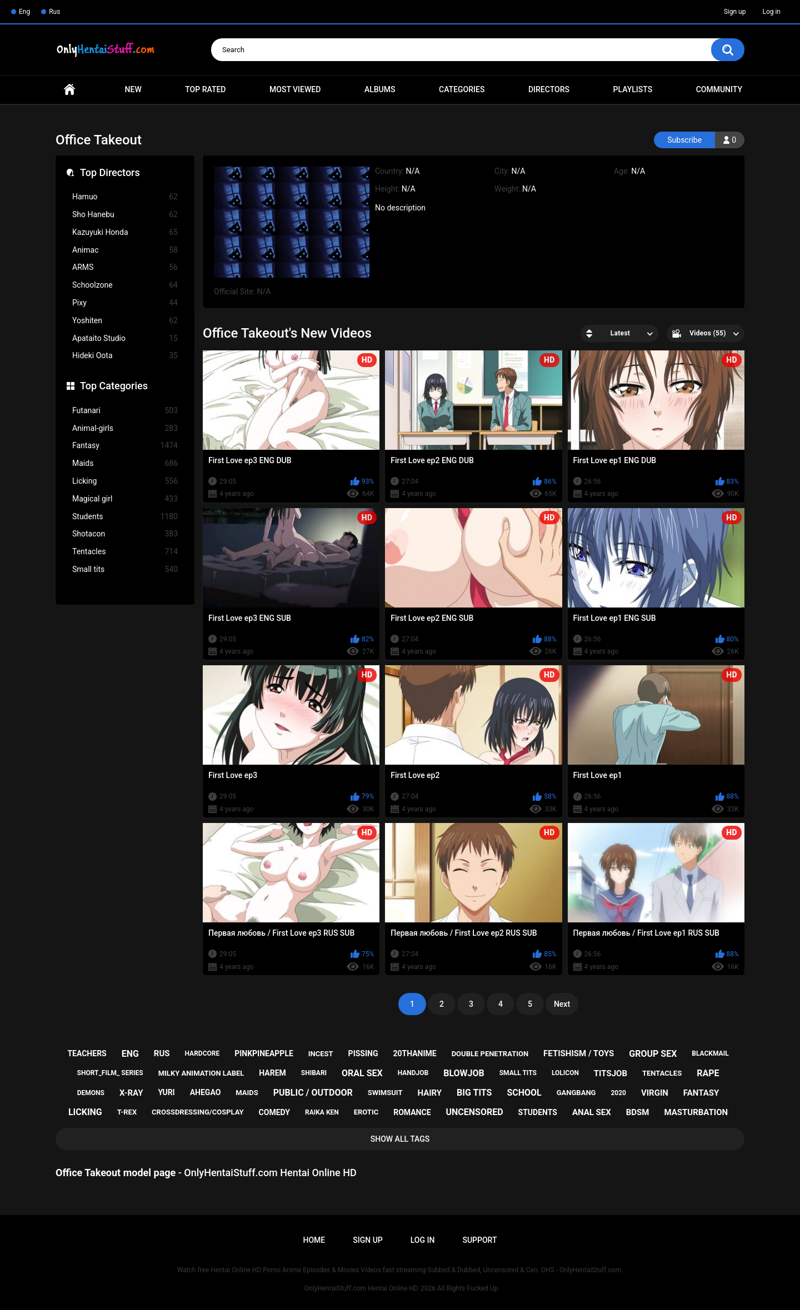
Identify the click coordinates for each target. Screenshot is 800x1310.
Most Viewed (295, 89)
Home (69, 90)
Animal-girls (125, 428)
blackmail (710, 1053)
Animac (125, 250)
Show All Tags (400, 1139)
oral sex (362, 1073)
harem (272, 1072)
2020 (618, 1093)
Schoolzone (125, 285)
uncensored (474, 1112)
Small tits (125, 569)
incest (320, 1054)
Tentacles (125, 551)
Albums (380, 89)
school (524, 1092)
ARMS (125, 267)
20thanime (414, 1053)
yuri (166, 1092)
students (537, 1112)
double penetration (490, 1054)
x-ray (131, 1093)
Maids (125, 463)
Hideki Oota (125, 355)
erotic (366, 1112)
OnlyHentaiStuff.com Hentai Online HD (361, 1288)
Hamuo (125, 197)
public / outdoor (313, 1092)
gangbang (576, 1092)
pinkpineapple (263, 1053)
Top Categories (114, 386)
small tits (518, 1073)
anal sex (591, 1112)
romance (412, 1112)
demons (90, 1093)
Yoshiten (125, 320)
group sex (653, 1053)
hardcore (202, 1053)
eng (130, 1053)
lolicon (565, 1073)
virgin (654, 1093)
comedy (274, 1112)
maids (247, 1092)
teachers (86, 1053)
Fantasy (125, 445)
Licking (125, 481)
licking (85, 1112)
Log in (771, 12)
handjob (413, 1073)
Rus (54, 12)
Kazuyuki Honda (125, 232)
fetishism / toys (578, 1053)
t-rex (127, 1112)
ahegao (205, 1092)
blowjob (463, 1073)
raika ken (322, 1112)
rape (708, 1073)
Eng (24, 12)
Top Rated (205, 89)
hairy (429, 1093)
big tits (474, 1092)
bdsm (637, 1112)
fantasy (701, 1093)
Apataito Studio (125, 338)
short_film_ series (110, 1073)
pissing (363, 1053)
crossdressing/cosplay (198, 1112)
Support (479, 1240)
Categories (461, 89)
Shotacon (125, 534)
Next (562, 1004)
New (133, 89)
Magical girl (125, 499)
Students (125, 516)
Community (719, 89)
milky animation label (201, 1073)
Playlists (633, 89)
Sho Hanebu (125, 214)
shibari (314, 1073)
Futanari (125, 410)
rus (162, 1053)
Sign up (735, 12)
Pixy (125, 303)
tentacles (662, 1073)
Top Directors (110, 172)
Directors (548, 89)
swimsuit (385, 1092)
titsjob (610, 1073)
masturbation (696, 1112)
